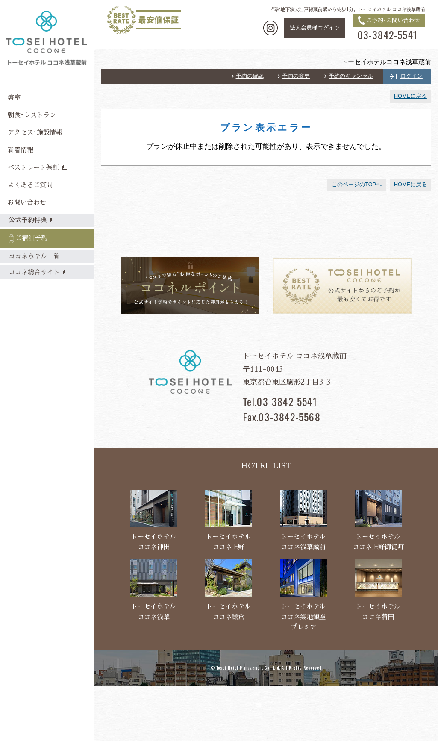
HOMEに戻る (410, 96)
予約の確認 (250, 76)
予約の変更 (296, 76)
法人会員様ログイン (315, 28)
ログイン (411, 76)
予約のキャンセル (351, 76)
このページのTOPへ (357, 185)
